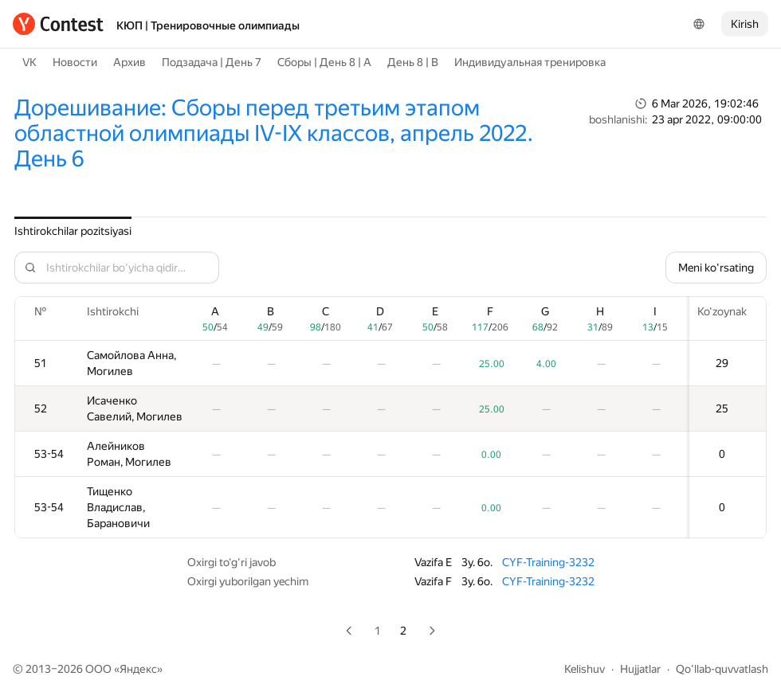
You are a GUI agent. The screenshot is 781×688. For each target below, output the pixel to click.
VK (29, 62)
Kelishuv (584, 669)
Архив (129, 62)
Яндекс (138, 669)
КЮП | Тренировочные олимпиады (208, 25)
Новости (75, 62)
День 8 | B (412, 62)
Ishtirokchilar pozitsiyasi (72, 231)
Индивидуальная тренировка (530, 62)
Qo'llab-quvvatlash (722, 669)
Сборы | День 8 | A (324, 62)
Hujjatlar (640, 669)
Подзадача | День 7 (211, 62)
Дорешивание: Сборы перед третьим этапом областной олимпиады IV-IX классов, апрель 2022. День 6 (273, 133)
